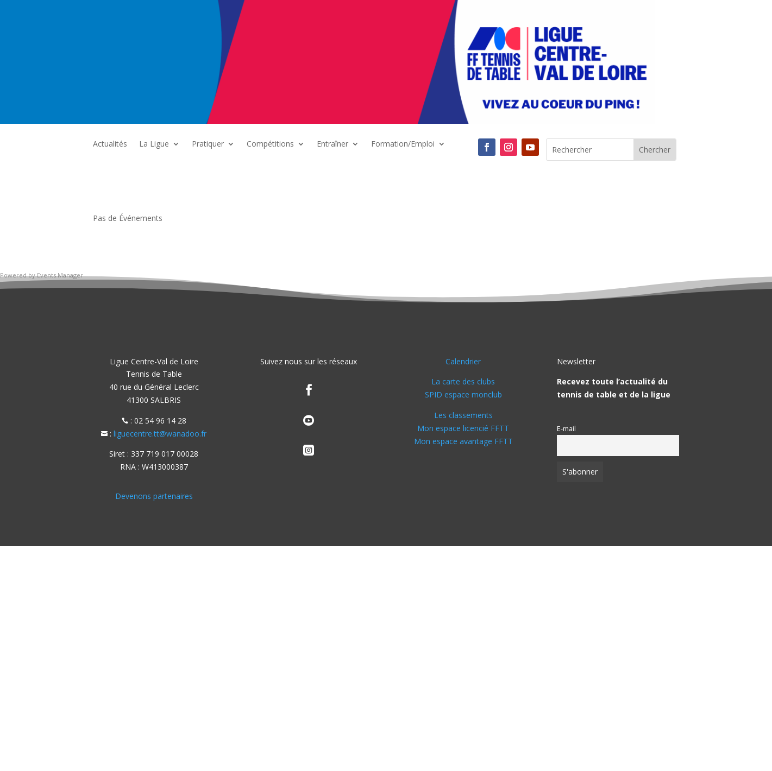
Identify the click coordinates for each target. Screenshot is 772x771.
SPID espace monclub (463, 394)
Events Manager (60, 275)
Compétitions (270, 144)
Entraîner (332, 144)
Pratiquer (208, 144)
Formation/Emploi (403, 144)
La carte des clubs (463, 381)
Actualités (110, 144)
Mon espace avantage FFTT (463, 441)
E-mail (566, 428)
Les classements (463, 415)
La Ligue (154, 144)
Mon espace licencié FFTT (463, 428)
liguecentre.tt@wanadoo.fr (160, 433)
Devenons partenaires (154, 496)
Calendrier (463, 361)
